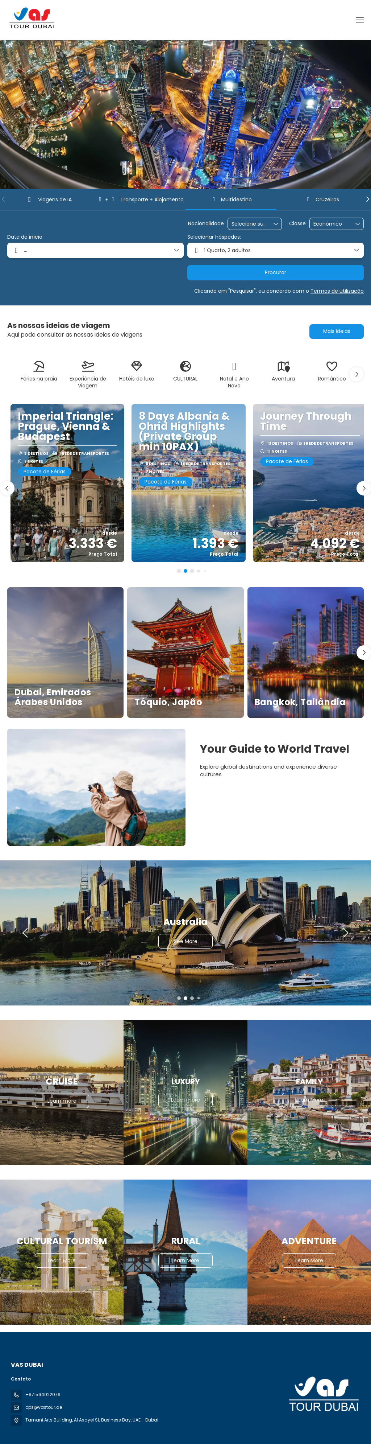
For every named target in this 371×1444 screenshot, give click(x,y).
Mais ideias (336, 331)
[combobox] (250, 224)
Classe (297, 223)
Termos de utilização (337, 291)
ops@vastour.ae (43, 1407)
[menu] (359, 20)
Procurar (275, 272)
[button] (3, 199)
